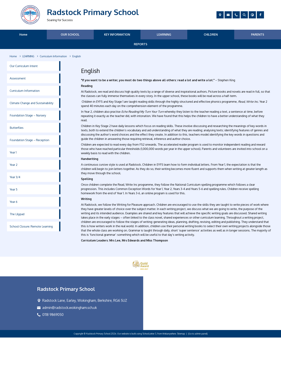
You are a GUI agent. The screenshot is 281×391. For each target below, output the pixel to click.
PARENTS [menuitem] (257, 34)
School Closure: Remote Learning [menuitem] (31, 226)
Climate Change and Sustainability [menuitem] (31, 103)
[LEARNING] (28, 56)
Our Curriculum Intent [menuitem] (24, 66)
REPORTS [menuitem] (140, 44)
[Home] (13, 56)
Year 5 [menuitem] (13, 189)
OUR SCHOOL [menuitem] (70, 34)
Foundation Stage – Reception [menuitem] (29, 140)
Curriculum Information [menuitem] (25, 90)
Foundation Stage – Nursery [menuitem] (28, 115)
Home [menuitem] (23, 34)
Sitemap (181, 387)
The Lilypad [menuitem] (17, 214)
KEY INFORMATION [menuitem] (117, 34)
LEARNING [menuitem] (164, 34)
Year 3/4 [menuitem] (15, 177)
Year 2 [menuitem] (13, 165)
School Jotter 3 (149, 387)
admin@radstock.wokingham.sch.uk (69, 361)
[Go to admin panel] (198, 387)
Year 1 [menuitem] (13, 152)
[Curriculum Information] (53, 56)
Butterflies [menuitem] (16, 127)
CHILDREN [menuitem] (211, 34)
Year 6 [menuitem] (13, 202)
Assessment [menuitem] (18, 78)
